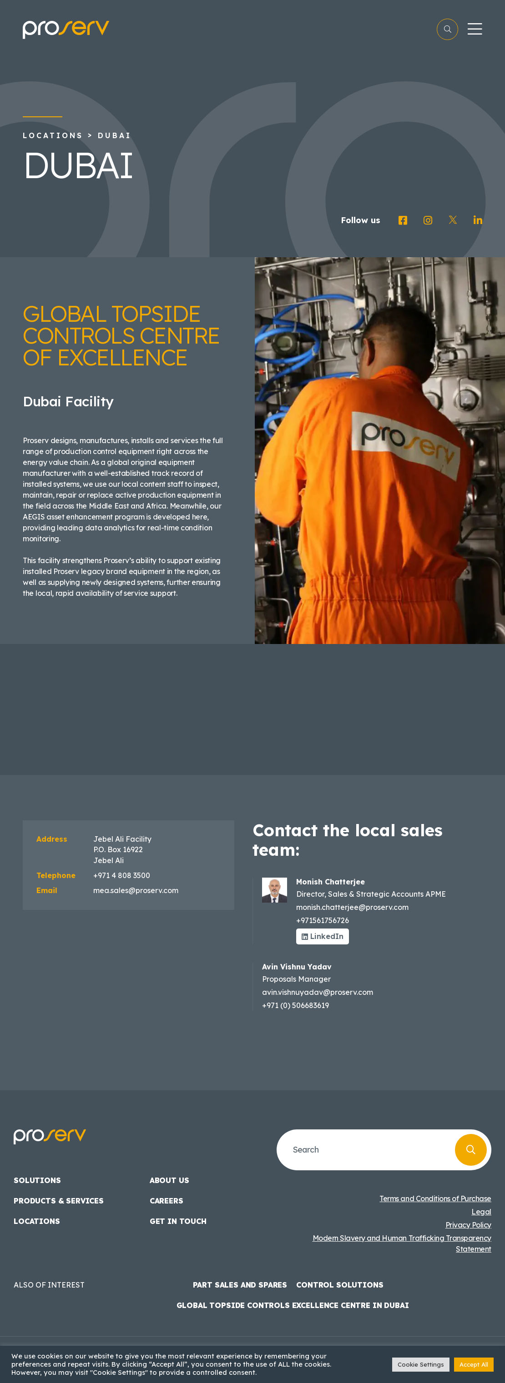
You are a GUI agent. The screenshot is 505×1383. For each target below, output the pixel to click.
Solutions (37, 1180)
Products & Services (59, 1200)
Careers (166, 1200)
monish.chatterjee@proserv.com (352, 907)
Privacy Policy (468, 1224)
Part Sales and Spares (240, 1284)
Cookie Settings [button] (421, 1364)
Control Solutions (339, 1284)
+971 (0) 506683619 (295, 1005)
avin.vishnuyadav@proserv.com (317, 992)
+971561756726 (322, 920)
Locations (53, 135)
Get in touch (178, 1221)
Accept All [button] (474, 1364)
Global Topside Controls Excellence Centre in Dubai (293, 1305)
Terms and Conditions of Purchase (435, 1198)
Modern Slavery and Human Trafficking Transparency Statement (402, 1243)
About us (169, 1180)
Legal (481, 1211)
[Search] (471, 1150)
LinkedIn (322, 936)
